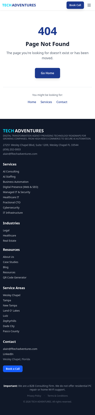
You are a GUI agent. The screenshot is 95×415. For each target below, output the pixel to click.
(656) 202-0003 (12, 149)
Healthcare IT (11, 197)
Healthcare (9, 235)
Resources (9, 272)
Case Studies (10, 262)
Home (32, 102)
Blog (5, 267)
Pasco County (11, 331)
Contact (61, 102)
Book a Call (13, 368)
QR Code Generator (14, 277)
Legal (6, 230)
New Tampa (10, 305)
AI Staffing (9, 176)
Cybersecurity (11, 207)
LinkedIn (8, 354)
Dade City (9, 326)
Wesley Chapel (11, 295)
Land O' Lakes (11, 310)
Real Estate (9, 240)
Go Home (47, 73)
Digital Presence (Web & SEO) (20, 187)
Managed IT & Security (16, 192)
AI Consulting (11, 171)
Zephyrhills (9, 321)
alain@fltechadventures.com (20, 154)
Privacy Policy (34, 395)
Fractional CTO (12, 202)
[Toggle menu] (89, 5)
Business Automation (16, 181)
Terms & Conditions (58, 395)
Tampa (7, 300)
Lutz (5, 315)
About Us (8, 257)
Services (46, 102)
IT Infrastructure (13, 212)
